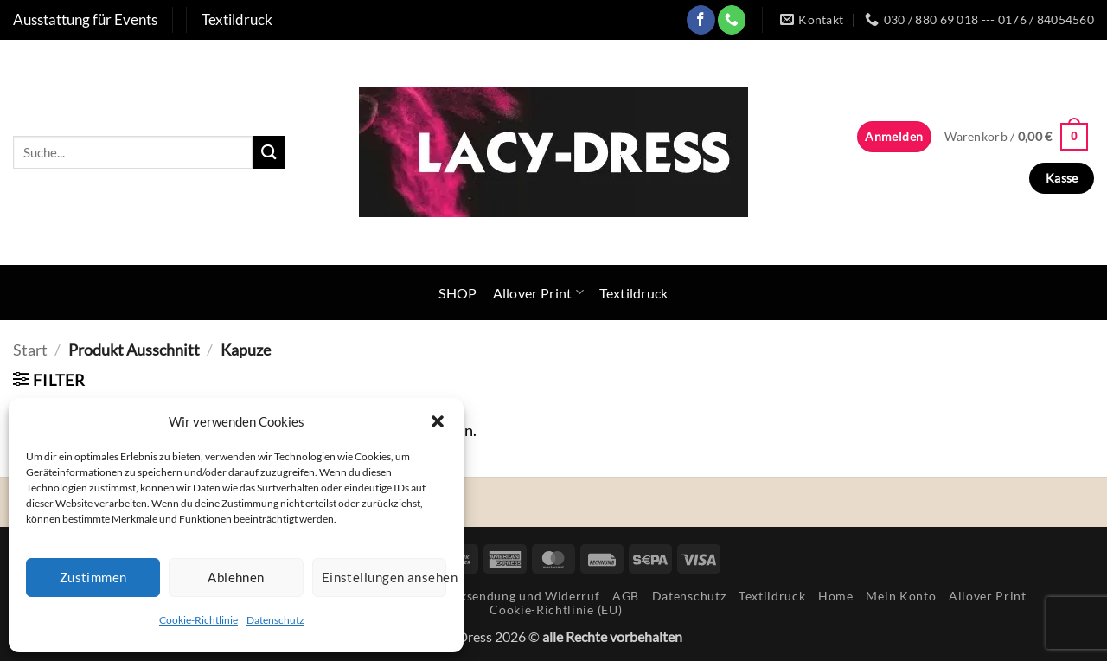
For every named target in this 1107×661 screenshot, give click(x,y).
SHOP (457, 293)
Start (30, 349)
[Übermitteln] (269, 152)
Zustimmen (93, 577)
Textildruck (634, 293)
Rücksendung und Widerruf (518, 595)
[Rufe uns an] (732, 19)
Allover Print (539, 292)
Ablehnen (236, 577)
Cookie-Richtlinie (198, 619)
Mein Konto (901, 595)
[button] (437, 421)
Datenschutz (275, 619)
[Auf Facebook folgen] (701, 19)
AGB (625, 595)
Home (836, 595)
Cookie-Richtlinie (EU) (556, 609)
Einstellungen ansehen (384, 577)
